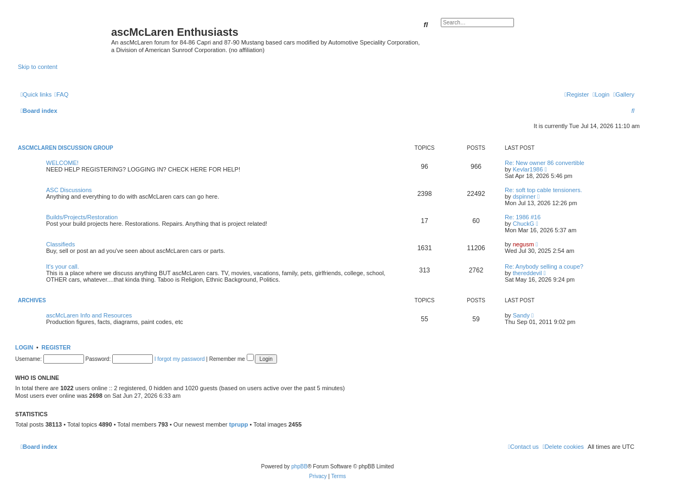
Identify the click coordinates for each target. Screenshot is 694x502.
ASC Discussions (69, 190)
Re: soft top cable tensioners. (543, 190)
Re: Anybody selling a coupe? (544, 266)
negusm (523, 244)
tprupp (238, 424)
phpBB (299, 466)
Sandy (521, 315)
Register (56, 347)
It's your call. (62, 266)
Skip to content (37, 66)
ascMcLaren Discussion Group (65, 148)
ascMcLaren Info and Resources (89, 315)
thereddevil (527, 273)
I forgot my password (180, 359)
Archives (32, 300)
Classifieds (60, 244)
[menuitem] (623, 94)
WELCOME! (62, 163)
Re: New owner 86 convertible (544, 163)
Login (24, 347)
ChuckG (524, 223)
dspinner (524, 196)
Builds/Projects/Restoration (82, 217)
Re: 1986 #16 (523, 217)
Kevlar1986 (528, 169)
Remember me (231, 359)
